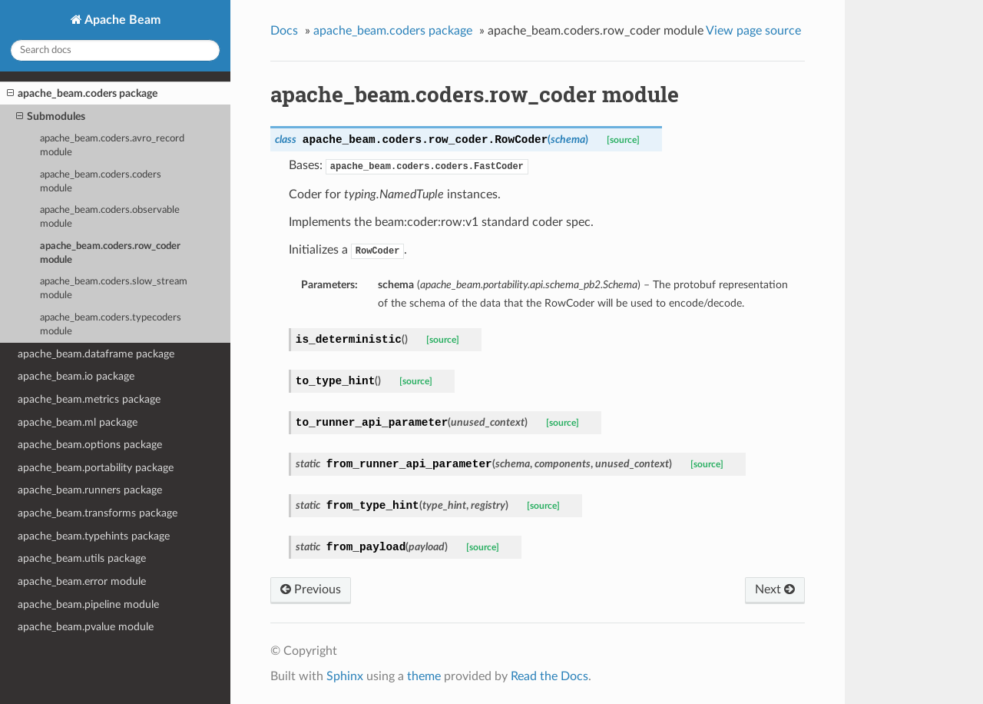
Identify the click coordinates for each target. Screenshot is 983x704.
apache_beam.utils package (82, 558)
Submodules (50, 117)
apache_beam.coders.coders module (100, 182)
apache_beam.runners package (90, 490)
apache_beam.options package (90, 444)
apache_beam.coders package (82, 94)
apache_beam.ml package (77, 422)
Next (775, 589)
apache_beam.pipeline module (88, 604)
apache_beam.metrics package (89, 399)
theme (424, 676)
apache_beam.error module (82, 581)
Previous (310, 589)
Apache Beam (121, 20)
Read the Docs (549, 676)
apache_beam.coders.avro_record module (112, 146)
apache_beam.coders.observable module (110, 217)
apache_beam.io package (76, 376)
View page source (753, 31)
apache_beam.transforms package (97, 513)
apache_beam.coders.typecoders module (110, 325)
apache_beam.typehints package (94, 536)
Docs (284, 31)
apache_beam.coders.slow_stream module (113, 289)
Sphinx (344, 676)
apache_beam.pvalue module (86, 627)
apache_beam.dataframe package (96, 354)
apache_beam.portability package (96, 467)
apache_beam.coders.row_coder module (110, 253)
